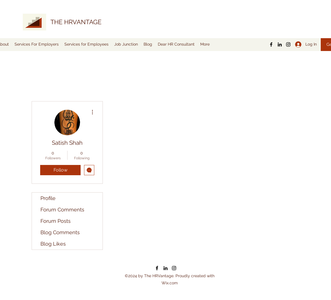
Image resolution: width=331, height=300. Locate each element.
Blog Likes (53, 244)
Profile (48, 198)
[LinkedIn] (280, 44)
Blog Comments (60, 232)
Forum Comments (62, 210)
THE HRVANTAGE (75, 22)
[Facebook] (271, 44)
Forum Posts (55, 221)
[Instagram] (288, 44)
